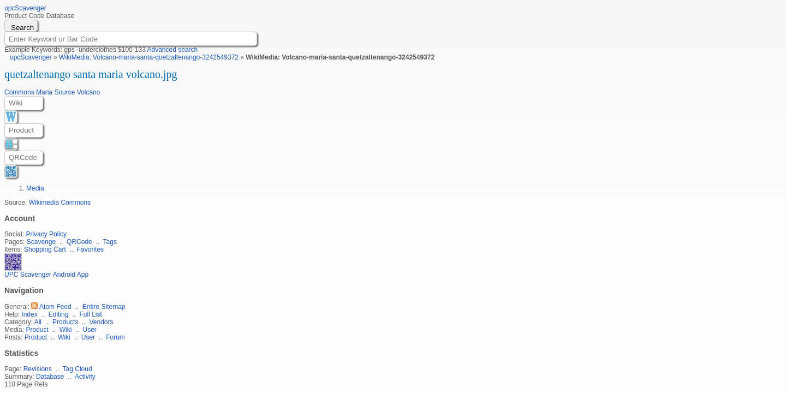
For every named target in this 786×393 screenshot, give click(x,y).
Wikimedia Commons (60, 202)
